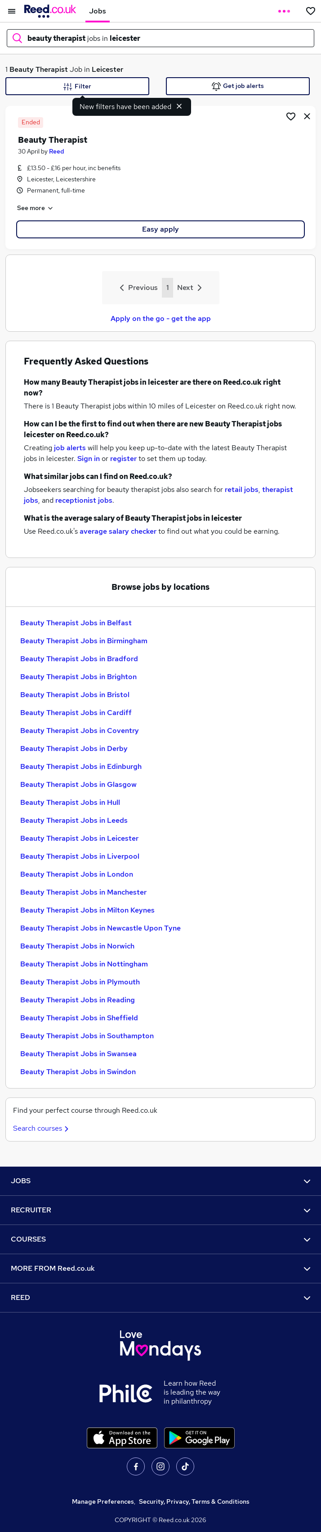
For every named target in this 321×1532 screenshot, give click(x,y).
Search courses (42, 1128)
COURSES (160, 1239)
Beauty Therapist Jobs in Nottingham (84, 964)
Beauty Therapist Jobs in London (76, 874)
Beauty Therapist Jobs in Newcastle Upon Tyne (100, 928)
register (123, 458)
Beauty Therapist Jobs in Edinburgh (81, 766)
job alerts (70, 447)
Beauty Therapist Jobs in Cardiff (76, 712)
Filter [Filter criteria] (77, 86)
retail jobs (242, 489)
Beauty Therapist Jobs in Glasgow (78, 784)
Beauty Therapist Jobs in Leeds (74, 820)
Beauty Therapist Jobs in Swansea (78, 1053)
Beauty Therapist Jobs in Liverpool (79, 856)
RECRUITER (160, 1210)
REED (160, 1297)
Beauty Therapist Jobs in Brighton (78, 676)
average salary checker (118, 531)
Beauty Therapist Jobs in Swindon (78, 1071)
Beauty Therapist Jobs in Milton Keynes (87, 910)
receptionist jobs (83, 500)
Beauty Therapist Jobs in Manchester (83, 892)
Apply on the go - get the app (161, 318)
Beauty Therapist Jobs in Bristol (74, 694)
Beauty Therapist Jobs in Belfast (76, 623)
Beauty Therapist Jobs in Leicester (79, 838)
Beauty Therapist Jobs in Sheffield (79, 1018)
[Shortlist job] (291, 116)
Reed (56, 151)
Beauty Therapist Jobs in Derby (74, 748)
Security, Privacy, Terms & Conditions (194, 1501)
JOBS (160, 1180)
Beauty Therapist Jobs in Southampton (87, 1035)
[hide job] (307, 116)
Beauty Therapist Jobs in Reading (77, 1000)
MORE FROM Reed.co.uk (160, 1268)
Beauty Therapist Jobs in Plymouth (80, 982)
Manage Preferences (103, 1501)
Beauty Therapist (38, 69)
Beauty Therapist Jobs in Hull (70, 802)
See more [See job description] (35, 208)
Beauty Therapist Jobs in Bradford (79, 658)
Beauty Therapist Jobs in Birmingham (83, 640)
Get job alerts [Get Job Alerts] (238, 86)
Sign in (88, 458)
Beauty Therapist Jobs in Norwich (77, 946)
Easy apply (160, 229)
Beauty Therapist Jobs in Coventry (79, 730)
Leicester (107, 69)
